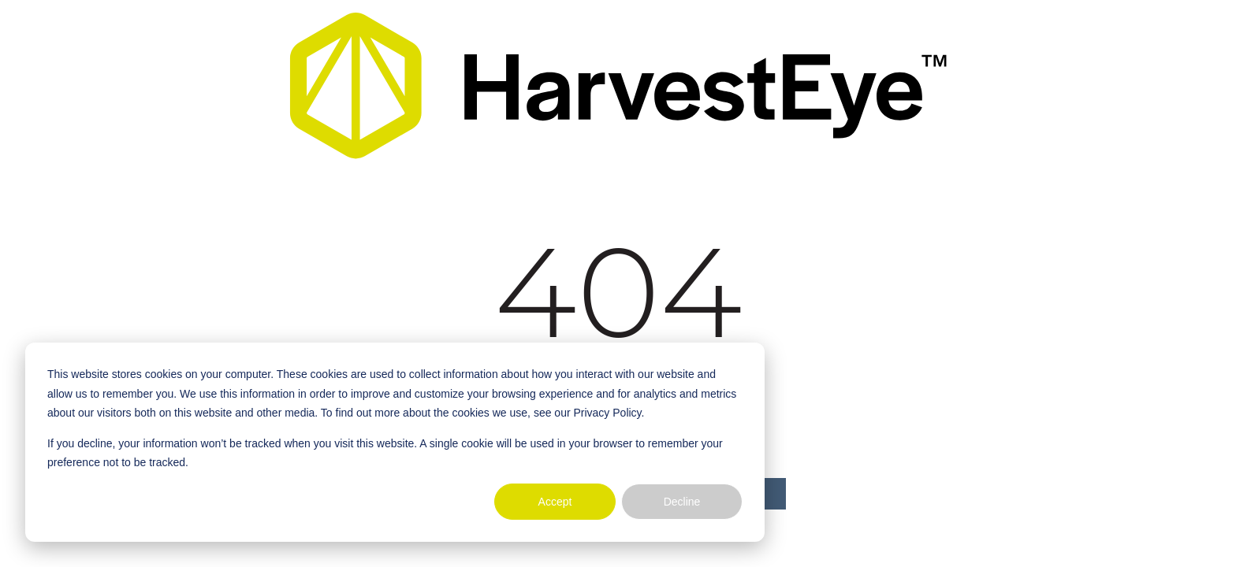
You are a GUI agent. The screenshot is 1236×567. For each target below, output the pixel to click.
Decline (682, 501)
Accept (555, 501)
